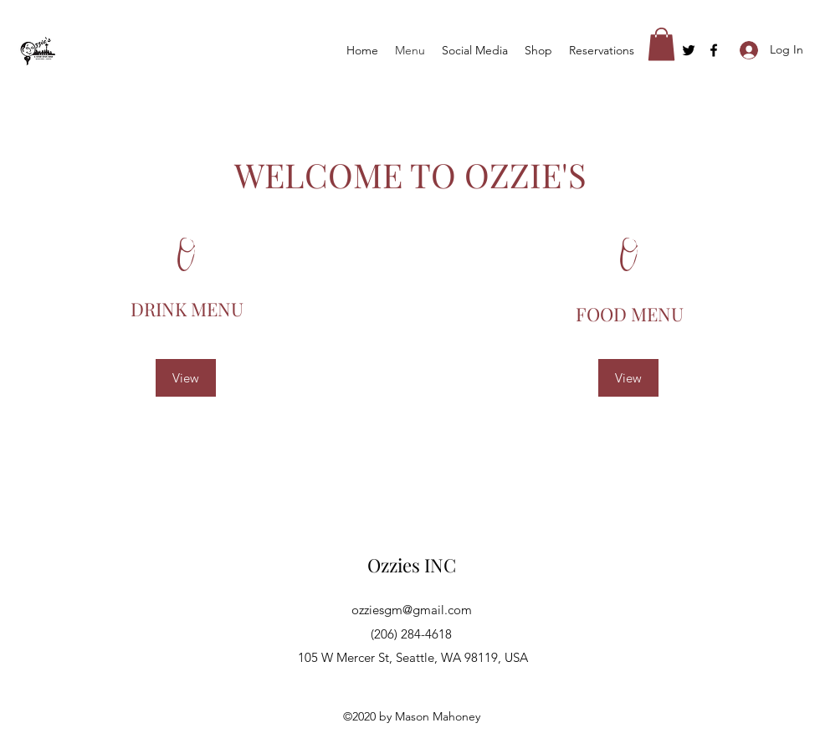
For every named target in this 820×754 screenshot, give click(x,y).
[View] (186, 378)
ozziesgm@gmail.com (411, 610)
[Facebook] (713, 50)
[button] (661, 44)
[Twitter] (688, 50)
